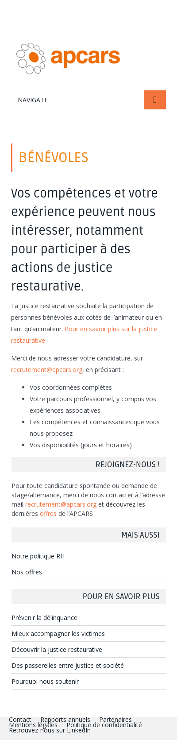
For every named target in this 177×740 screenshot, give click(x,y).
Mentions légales (33, 725)
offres (48, 513)
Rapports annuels (65, 719)
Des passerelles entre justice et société (68, 665)
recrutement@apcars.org (46, 369)
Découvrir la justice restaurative (57, 649)
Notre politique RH (38, 556)
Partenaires (115, 719)
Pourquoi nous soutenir (45, 681)
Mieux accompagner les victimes (58, 633)
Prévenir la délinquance (44, 617)
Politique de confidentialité (104, 725)
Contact (20, 719)
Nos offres (27, 572)
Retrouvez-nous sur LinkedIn (50, 730)
